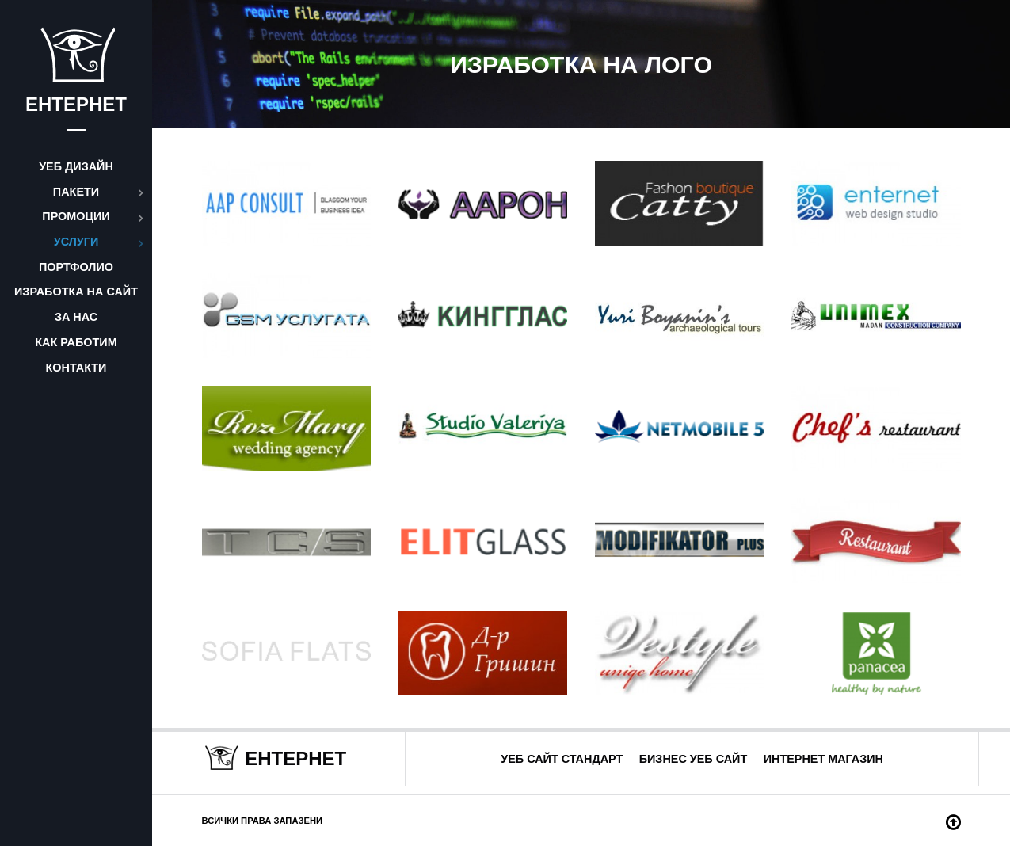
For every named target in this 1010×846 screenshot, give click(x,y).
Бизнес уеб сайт (693, 759)
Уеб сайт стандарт (562, 759)
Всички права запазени (262, 820)
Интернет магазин (823, 759)
